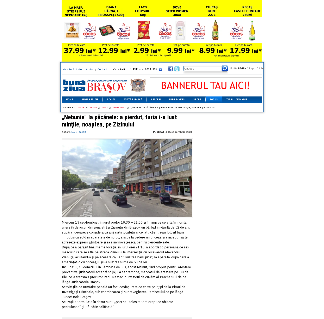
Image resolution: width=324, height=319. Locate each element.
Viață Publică (133, 99)
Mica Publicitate (72, 69)
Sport (197, 99)
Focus (214, 99)
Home (69, 99)
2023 (105, 107)
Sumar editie (89, 99)
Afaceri (156, 99)
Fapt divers (177, 99)
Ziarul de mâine (236, 99)
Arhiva (89, 69)
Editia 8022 (119, 107)
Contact (102, 69)
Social (111, 99)
